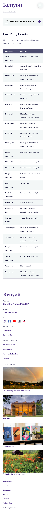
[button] (40, 5)
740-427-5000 (10, 312)
